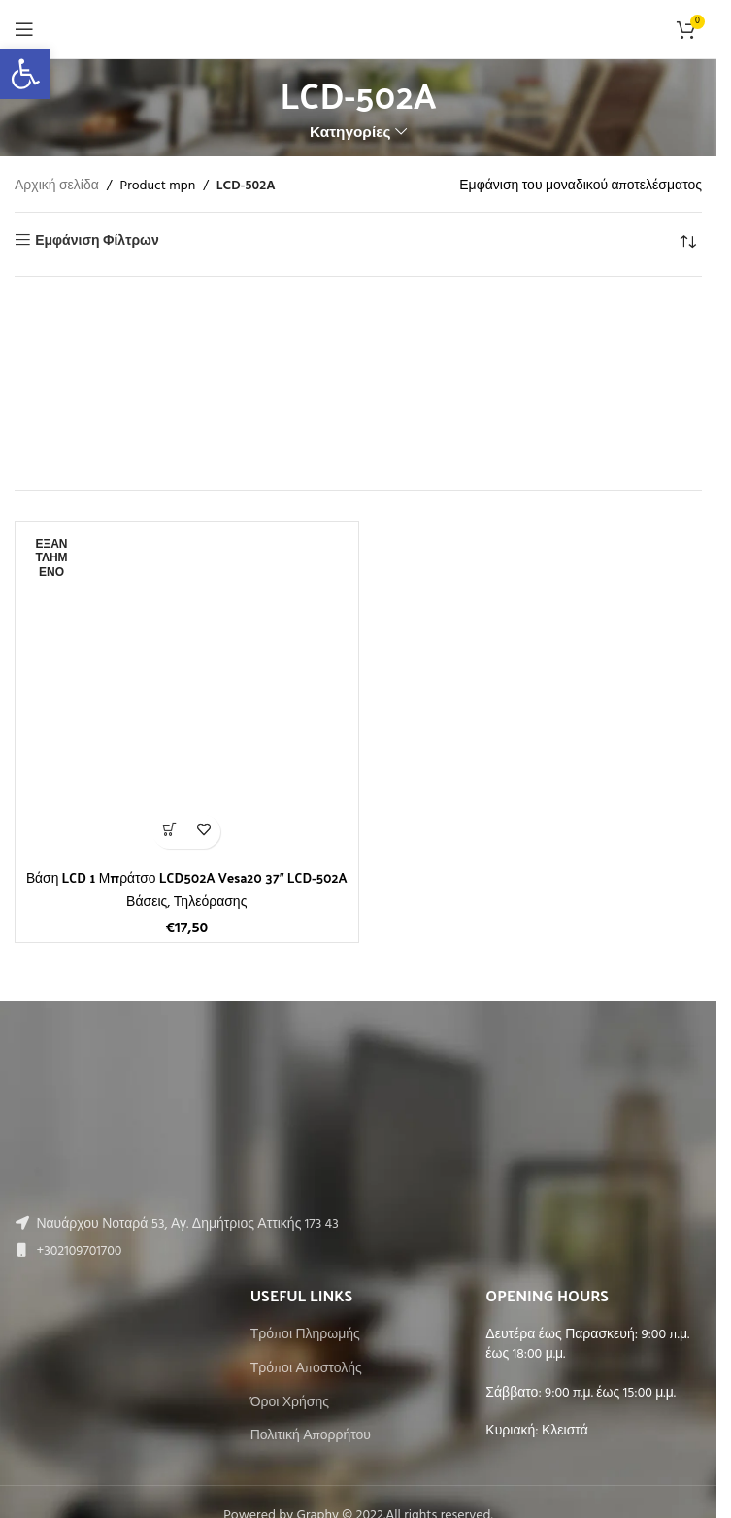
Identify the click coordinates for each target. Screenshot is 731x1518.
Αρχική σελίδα (57, 186)
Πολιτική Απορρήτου (310, 1436)
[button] (25, 74)
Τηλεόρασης (211, 903)
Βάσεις (146, 903)
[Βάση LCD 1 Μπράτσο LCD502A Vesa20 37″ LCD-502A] (186, 693)
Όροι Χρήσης (289, 1403)
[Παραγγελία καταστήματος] (687, 241)
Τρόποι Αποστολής (306, 1369)
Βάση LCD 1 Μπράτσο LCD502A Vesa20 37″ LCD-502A (186, 877)
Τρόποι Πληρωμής (305, 1335)
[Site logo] (359, 29)
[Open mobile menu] (24, 29)
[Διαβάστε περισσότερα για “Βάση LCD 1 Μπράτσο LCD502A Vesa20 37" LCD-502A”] (169, 832)
